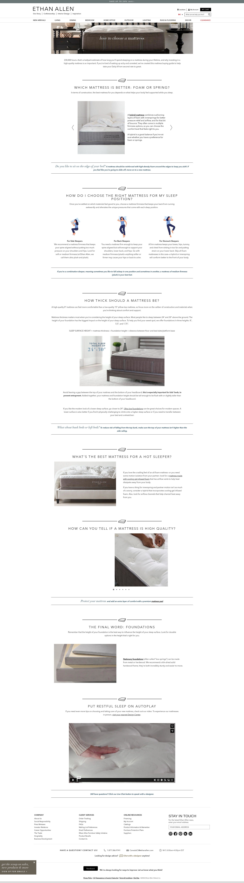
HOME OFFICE (109, 20)
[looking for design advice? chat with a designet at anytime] (122, 856)
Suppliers (127, 833)
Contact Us (83, 839)
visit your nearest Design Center (126, 714)
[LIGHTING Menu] (152, 20)
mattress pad (157, 601)
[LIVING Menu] (62, 20)
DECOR (188, 20)
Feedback (90, 868)
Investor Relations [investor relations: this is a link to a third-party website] (41, 827)
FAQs (81, 824)
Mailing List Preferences (88, 827)
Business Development (43, 839)
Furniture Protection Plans (133, 830)
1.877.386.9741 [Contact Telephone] (113, 850)
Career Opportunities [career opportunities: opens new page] (42, 830)
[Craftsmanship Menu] (55, 13)
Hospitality (38, 836)
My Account (128, 821)
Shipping (82, 821)
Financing (127, 818)
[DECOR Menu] (193, 20)
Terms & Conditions (125, 878)
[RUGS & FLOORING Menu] (177, 20)
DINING (73, 20)
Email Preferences (86, 830)
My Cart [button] (205, 9)
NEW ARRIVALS (39, 20)
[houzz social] (185, 833)
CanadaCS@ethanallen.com (141, 850)
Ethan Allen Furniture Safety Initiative (93, 833)
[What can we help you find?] (198, 14)
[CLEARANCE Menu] (212, 20)
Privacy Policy (87, 878)
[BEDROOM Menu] (96, 20)
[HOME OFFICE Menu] (117, 20)
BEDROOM (89, 20)
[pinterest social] (180, 833)
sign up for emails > (14, 871)
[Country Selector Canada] (180, 14)
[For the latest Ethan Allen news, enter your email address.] (189, 827)
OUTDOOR (128, 20)
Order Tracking (85, 818)
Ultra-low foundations (133, 408)
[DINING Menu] (77, 20)
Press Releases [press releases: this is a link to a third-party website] (39, 824)
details (130, 1)
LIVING (57, 20)
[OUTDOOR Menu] (135, 20)
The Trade (38, 833)
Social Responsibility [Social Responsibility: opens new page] (42, 821)
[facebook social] (176, 833)
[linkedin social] (190, 833)
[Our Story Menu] (41, 13)
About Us (38, 818)
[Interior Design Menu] (70, 13)
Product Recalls (85, 836)
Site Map (136, 878)
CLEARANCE (205, 20)
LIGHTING (147, 20)
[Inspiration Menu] (82, 13)
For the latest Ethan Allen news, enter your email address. (181, 821)
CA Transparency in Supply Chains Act (105, 878)
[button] (193, 10)
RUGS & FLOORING (168, 20)
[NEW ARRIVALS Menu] (47, 20)
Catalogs (127, 824)
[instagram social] (171, 833)
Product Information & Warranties (136, 827)
